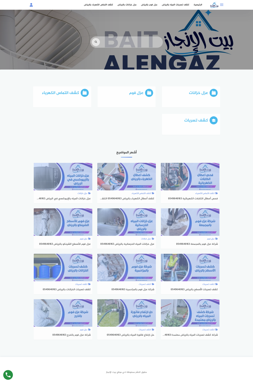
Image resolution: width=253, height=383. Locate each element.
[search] (96, 47)
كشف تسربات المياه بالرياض (175, 5)
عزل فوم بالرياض (149, 5)
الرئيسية (198, 5)
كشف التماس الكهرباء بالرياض (98, 5)
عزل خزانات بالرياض (127, 5)
